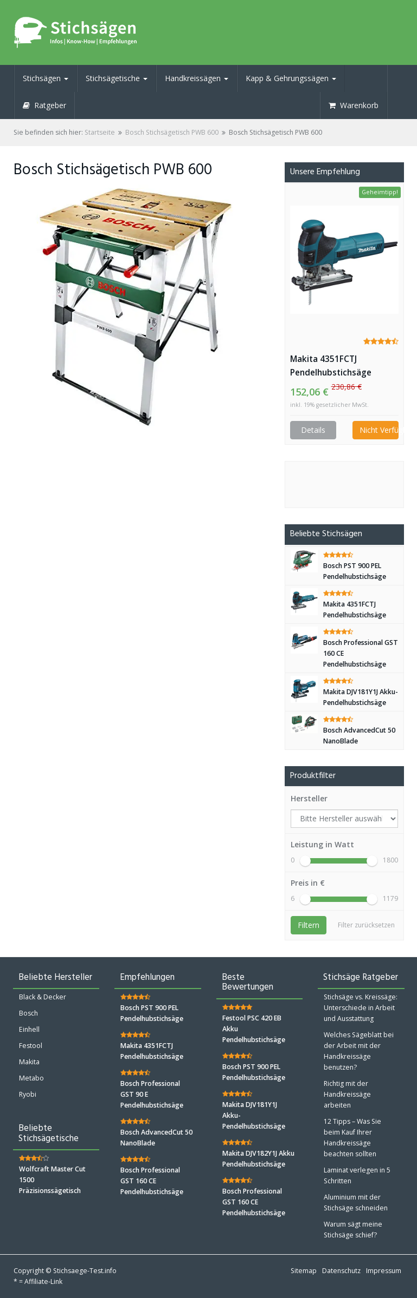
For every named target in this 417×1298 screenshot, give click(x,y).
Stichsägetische (116, 78)
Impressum (383, 1270)
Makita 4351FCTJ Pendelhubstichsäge (330, 365)
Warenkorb (353, 105)
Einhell (29, 1029)
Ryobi (27, 1094)
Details (313, 430)
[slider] (305, 860)
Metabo (31, 1078)
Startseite (100, 132)
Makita (29, 1061)
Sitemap (304, 1270)
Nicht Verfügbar (379, 430)
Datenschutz (341, 1270)
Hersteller (309, 798)
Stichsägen (45, 78)
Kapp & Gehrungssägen (291, 78)
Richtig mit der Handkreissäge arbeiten (347, 1094)
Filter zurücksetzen (366, 925)
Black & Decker (42, 996)
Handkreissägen (196, 78)
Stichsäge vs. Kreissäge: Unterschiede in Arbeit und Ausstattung (360, 1007)
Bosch (28, 1013)
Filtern (308, 925)
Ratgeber (44, 105)
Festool (30, 1045)
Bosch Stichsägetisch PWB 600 (172, 132)
